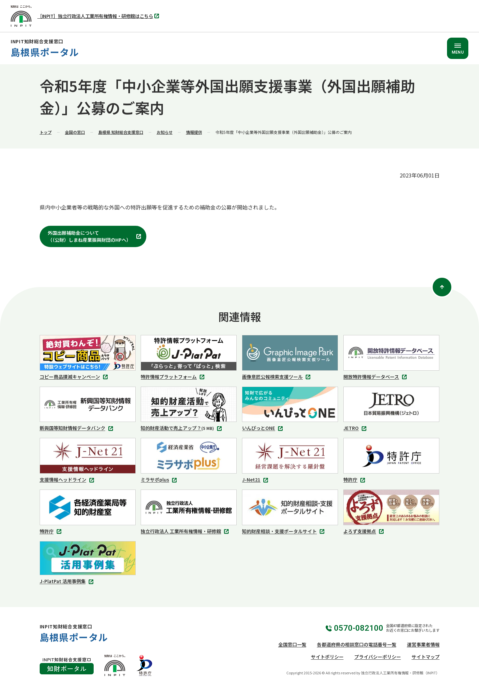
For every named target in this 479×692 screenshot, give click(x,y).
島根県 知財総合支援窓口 (120, 132)
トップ (46, 132)
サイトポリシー (327, 656)
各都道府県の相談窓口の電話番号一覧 (356, 644)
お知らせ (165, 132)
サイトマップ (426, 656)
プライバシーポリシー (377, 656)
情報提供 (194, 132)
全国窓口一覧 (292, 644)
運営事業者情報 (423, 644)
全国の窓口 (75, 132)
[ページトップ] (442, 287)
